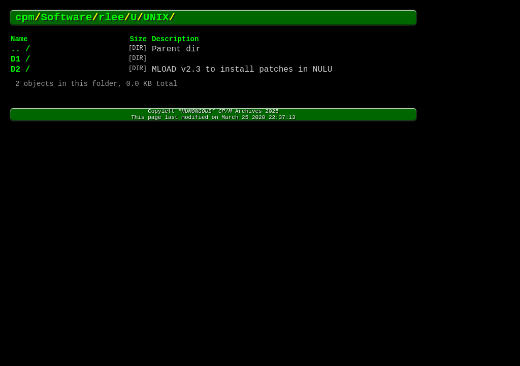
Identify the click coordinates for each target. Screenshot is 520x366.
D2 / (20, 69)
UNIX (156, 17)
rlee (111, 17)
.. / (20, 49)
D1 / (20, 59)
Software (66, 17)
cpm (25, 17)
